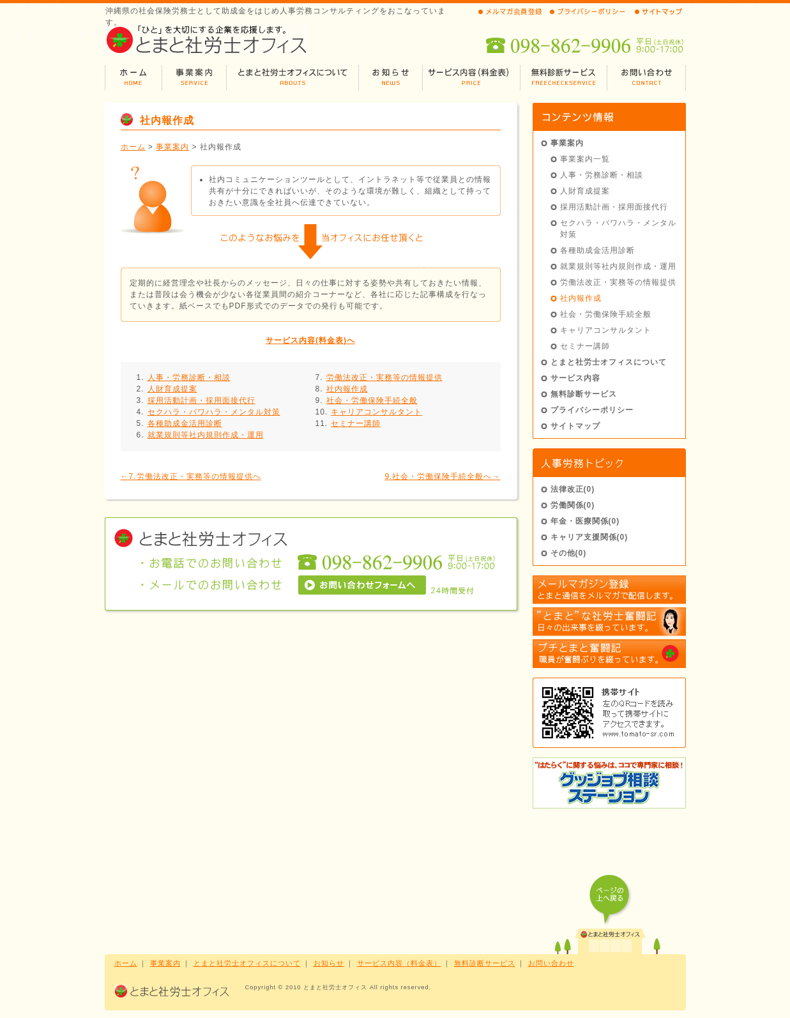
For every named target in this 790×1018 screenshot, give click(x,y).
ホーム (133, 146)
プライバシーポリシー (592, 410)
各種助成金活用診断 (185, 423)
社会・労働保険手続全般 (372, 400)
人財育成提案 (172, 388)
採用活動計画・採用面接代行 (201, 400)
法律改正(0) (573, 489)
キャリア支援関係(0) (589, 537)
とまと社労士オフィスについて (609, 362)
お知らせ (329, 963)
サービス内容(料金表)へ (310, 340)
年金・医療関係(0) (585, 521)
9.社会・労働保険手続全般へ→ (442, 476)
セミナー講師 (356, 423)
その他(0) (569, 553)
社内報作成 (347, 388)
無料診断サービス (584, 394)
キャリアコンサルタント (376, 411)
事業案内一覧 (585, 159)
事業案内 (172, 146)
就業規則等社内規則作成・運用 (206, 434)
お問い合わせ (551, 963)
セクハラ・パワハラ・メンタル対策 (214, 411)
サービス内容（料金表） (399, 963)
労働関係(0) (573, 505)
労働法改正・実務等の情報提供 (384, 377)
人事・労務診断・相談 (189, 377)
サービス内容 (575, 378)
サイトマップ (575, 426)
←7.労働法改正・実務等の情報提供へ (191, 476)
